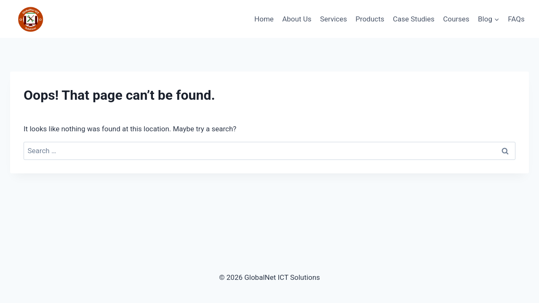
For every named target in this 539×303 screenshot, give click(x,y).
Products (369, 19)
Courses (456, 19)
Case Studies (414, 19)
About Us (296, 19)
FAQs (516, 19)
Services (333, 19)
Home (264, 19)
